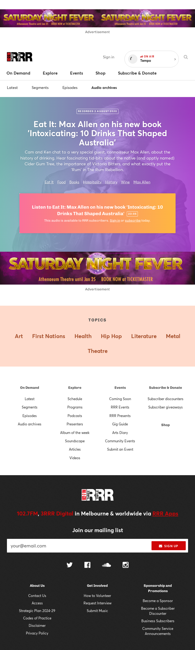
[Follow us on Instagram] (126, 565)
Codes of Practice (37, 618)
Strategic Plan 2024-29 (37, 610)
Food (61, 181)
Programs (75, 407)
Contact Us (37, 595)
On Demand (29, 388)
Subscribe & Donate (165, 388)
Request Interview (97, 603)
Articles (75, 449)
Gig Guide (120, 424)
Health (83, 336)
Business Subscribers (157, 621)
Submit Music (97, 610)
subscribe (133, 221)
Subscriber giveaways (165, 407)
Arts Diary (120, 432)
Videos (74, 457)
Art (19, 336)
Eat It (49, 181)
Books (74, 181)
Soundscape (75, 441)
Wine (125, 181)
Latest (12, 87)
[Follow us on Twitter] (69, 565)
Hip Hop (111, 336)
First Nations (48, 336)
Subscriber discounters (165, 398)
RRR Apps (165, 513)
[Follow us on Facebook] (87, 565)
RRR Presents (120, 415)
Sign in (108, 56)
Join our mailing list (97, 530)
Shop (165, 425)
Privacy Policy (37, 633)
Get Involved (97, 586)
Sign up (168, 546)
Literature (144, 336)
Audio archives (104, 87)
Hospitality (92, 181)
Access (37, 603)
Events (120, 388)
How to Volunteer (97, 595)
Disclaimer (37, 625)
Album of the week (75, 432)
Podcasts (75, 415)
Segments (40, 87)
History (111, 181)
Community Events (120, 441)
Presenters (75, 424)
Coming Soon (120, 398)
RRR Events (120, 407)
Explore (74, 388)
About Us (37, 586)
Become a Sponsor (158, 600)
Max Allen (141, 181)
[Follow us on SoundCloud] (106, 565)
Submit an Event (120, 449)
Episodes (69, 87)
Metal (173, 336)
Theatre (98, 351)
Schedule (75, 398)
